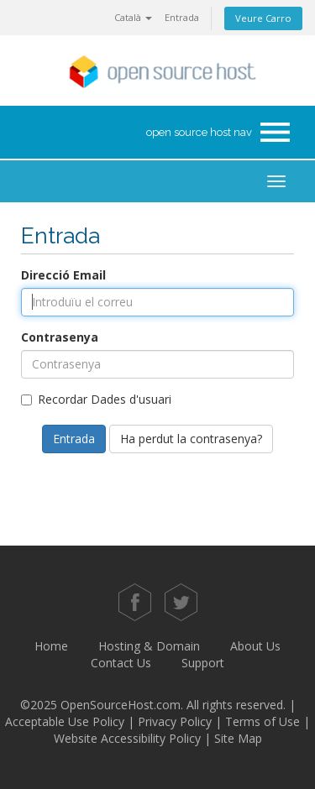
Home (51, 646)
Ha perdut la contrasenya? (191, 439)
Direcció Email (63, 275)
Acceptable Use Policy (64, 721)
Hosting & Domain (149, 646)
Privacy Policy (175, 721)
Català (133, 17)
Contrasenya (59, 337)
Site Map (238, 738)
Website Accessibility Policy (127, 738)
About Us (255, 646)
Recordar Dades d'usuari (96, 399)
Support (202, 663)
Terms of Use (262, 721)
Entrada (182, 17)
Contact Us (121, 663)
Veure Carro (263, 18)
